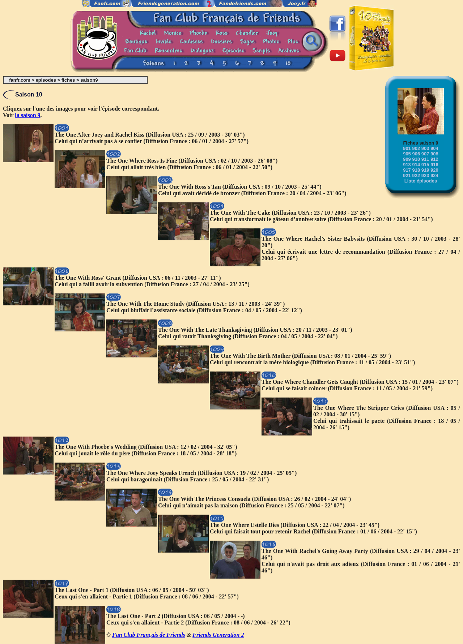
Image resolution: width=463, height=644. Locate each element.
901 (407, 148)
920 (434, 170)
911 (425, 159)
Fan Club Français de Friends (148, 635)
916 (434, 164)
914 (416, 164)
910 (416, 159)
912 (434, 159)
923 (425, 175)
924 (434, 175)
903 (425, 148)
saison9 (89, 80)
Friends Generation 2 (218, 635)
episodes (46, 80)
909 (407, 159)
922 (416, 175)
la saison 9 (27, 115)
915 (425, 164)
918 (416, 170)
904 (434, 148)
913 (407, 164)
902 (416, 148)
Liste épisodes (420, 181)
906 (416, 153)
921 (407, 175)
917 (407, 170)
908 (434, 153)
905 (407, 153)
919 (425, 170)
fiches (68, 80)
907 (425, 153)
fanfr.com (19, 80)
